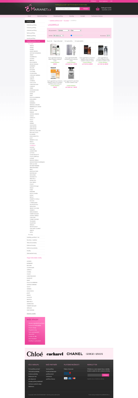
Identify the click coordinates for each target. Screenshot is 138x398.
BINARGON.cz (106, 395)
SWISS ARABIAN (34, 212)
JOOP (31, 138)
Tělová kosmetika (32, 242)
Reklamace (31, 386)
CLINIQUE (32, 86)
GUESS (31, 121)
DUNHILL (32, 101)
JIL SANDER (32, 134)
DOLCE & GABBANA (35, 97)
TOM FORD (32, 217)
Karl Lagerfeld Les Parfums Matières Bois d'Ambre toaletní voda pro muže (87, 59)
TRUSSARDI (32, 221)
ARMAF (31, 55)
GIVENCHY (32, 118)
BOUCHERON (33, 62)
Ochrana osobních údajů (34, 384)
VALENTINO (33, 223)
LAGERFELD (33, 145)
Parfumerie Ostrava (97, 16)
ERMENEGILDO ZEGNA (35, 106)
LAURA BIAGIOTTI (34, 154)
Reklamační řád (32, 376)
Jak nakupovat (32, 379)
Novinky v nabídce (32, 240)
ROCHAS (32, 201)
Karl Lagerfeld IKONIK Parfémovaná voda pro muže (71, 59)
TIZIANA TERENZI (34, 215)
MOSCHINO (33, 175)
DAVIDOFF (32, 92)
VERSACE (32, 225)
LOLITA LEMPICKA (34, 156)
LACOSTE (32, 143)
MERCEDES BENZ (34, 167)
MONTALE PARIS (34, 171)
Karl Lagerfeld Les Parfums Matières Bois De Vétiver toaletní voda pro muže (103, 59)
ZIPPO (31, 232)
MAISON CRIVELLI (34, 160)
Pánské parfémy (31, 27)
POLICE (31, 184)
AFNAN (31, 47)
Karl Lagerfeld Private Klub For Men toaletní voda (71, 81)
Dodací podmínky (33, 374)
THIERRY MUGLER (34, 214)
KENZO (31, 142)
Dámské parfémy (32, 25)
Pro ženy (30, 234)
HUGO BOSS (33, 125)
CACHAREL (32, 71)
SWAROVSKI (30, 304)
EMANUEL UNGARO (35, 105)
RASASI (31, 195)
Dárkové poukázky (32, 248)
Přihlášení (93, 1)
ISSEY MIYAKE (33, 127)
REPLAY (32, 197)
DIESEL (31, 93)
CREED (31, 88)
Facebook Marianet (51, 371)
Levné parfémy (31, 38)
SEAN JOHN (33, 206)
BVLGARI (32, 68)
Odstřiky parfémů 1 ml (33, 237)
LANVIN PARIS (33, 151)
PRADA (31, 188)
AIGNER (32, 49)
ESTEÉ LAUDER (33, 110)
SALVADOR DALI (34, 204)
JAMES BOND (33, 129)
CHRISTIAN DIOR (34, 84)
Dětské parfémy (31, 35)
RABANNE (32, 191)
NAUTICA (29, 299)
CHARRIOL (32, 81)
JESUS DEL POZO (34, 132)
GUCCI (31, 119)
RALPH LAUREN (34, 193)
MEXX (31, 169)
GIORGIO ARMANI (34, 114)
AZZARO (32, 58)
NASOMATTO (33, 177)
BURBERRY (32, 66)
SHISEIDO (32, 210)
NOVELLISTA (33, 180)
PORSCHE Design (34, 186)
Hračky (29, 251)
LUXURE (32, 158)
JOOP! (28, 293)
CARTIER (32, 77)
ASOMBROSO (33, 57)
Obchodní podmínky (33, 371)
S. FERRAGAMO (33, 202)
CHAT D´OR (33, 82)
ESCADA (32, 108)
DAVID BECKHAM (34, 90)
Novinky (71, 16)
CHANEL (29, 272)
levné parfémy (50, 369)
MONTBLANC (33, 173)
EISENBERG (32, 103)
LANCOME (32, 149)
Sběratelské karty (32, 253)
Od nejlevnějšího (79, 41)
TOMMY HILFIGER (34, 219)
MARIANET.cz (38, 7)
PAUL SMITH (33, 182)
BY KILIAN (32, 69)
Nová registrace (103, 1)
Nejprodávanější (58, 41)
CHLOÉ (29, 274)
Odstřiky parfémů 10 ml (33, 41)
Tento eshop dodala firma (95, 395)
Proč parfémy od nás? (34, 369)
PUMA (31, 190)
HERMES (32, 123)
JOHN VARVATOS (34, 136)
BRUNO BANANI (34, 64)
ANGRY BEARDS (34, 51)
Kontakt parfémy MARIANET (35, 381)
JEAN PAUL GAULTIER (35, 130)
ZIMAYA (32, 230)
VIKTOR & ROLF (34, 226)
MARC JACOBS (33, 164)
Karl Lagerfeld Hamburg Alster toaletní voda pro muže (55, 59)
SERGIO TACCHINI (34, 208)
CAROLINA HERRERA (35, 75)
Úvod (29, 16)
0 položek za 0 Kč (106, 9)
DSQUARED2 (33, 99)
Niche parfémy (31, 33)
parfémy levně (50, 374)
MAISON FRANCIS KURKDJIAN (37, 162)
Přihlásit (105, 375)
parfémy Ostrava (50, 379)
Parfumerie (49, 376)
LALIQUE (32, 147)
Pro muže (30, 44)
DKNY (31, 95)
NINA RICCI (32, 178)
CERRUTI (32, 79)
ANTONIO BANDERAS (35, 53)
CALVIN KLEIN (33, 73)
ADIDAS (32, 45)
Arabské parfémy (32, 30)
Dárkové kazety (31, 245)
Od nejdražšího (69, 41)
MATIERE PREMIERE (34, 166)
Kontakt (82, 16)
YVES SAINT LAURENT (35, 228)
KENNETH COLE (34, 140)
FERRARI (32, 112)
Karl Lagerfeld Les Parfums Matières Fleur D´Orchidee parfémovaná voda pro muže (55, 82)
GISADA (32, 116)
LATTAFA (32, 153)
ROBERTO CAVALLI (34, 199)
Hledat (85, 9)
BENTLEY (32, 60)
